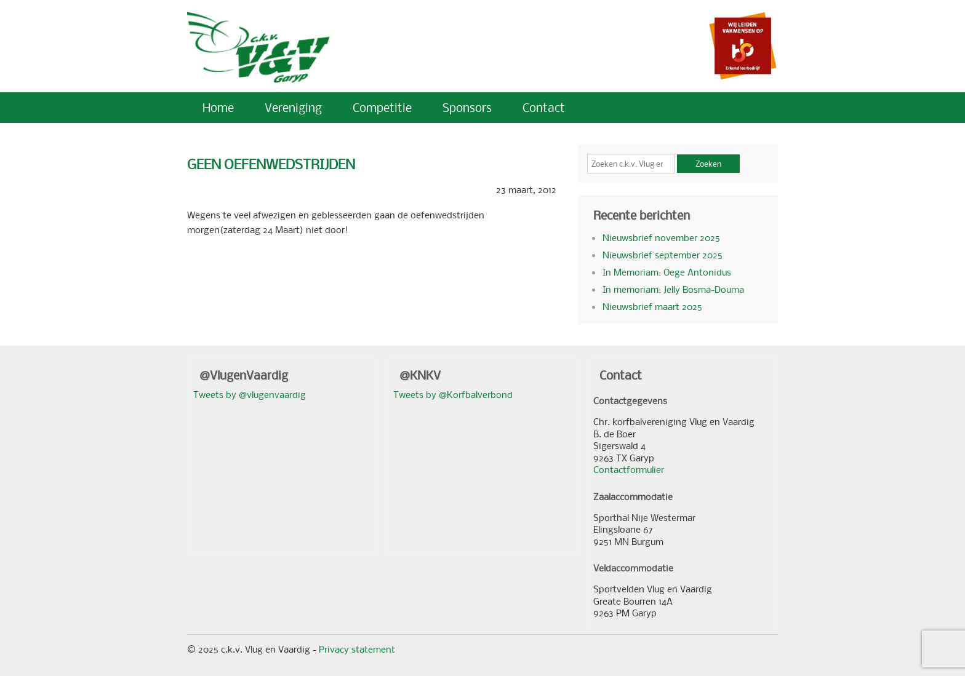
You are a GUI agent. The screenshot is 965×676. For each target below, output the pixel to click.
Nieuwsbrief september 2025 (663, 255)
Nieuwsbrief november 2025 (661, 237)
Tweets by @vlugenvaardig (249, 394)
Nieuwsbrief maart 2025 (652, 306)
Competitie (382, 107)
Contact (544, 107)
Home (218, 107)
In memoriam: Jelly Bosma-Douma (673, 289)
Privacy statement (357, 649)
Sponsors (467, 107)
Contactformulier (628, 469)
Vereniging (293, 107)
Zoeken (708, 163)
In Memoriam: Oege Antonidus (667, 272)
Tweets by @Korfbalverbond (453, 394)
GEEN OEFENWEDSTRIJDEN (271, 163)
